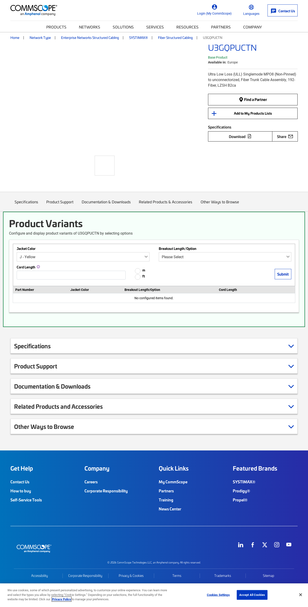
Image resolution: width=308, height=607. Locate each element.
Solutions (123, 26)
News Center (170, 508)
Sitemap (268, 575)
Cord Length (26, 267)
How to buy (20, 490)
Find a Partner (253, 99)
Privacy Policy (61, 599)
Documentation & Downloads (106, 205)
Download (240, 136)
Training (166, 499)
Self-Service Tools (26, 499)
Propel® (240, 499)
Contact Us (19, 481)
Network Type (40, 37)
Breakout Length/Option (177, 248)
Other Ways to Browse (219, 205)
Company (252, 26)
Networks (89, 26)
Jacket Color (26, 248)
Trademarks (222, 575)
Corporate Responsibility (106, 490)
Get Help (21, 468)
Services (155, 26)
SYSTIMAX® (138, 37)
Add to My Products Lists (253, 113)
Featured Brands (255, 468)
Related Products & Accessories (166, 205)
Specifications (26, 205)
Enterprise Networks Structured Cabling (90, 37)
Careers (91, 481)
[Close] (301, 595)
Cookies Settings (218, 595)
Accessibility (39, 575)
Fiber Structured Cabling (175, 37)
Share (285, 136)
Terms (176, 575)
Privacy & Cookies (131, 575)
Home (14, 37)
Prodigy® (241, 490)
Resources (187, 26)
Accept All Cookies (252, 595)
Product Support (60, 205)
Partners (221, 26)
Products (56, 26)
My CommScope (173, 481)
